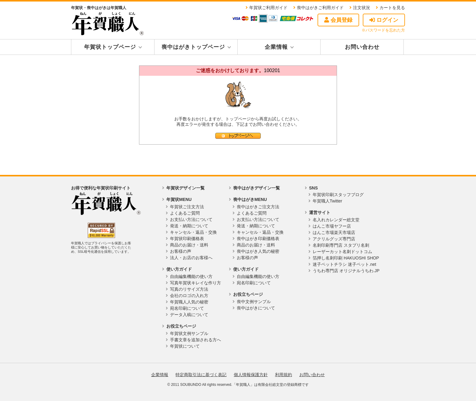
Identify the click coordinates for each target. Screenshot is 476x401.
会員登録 (338, 20)
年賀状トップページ (110, 47)
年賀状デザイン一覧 (185, 187)
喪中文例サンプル (254, 301)
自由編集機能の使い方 (191, 276)
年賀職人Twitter (327, 201)
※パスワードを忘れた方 (383, 30)
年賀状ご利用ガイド (268, 7)
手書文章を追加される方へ (195, 339)
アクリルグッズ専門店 (334, 238)
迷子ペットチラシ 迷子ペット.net (344, 264)
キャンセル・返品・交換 (193, 232)
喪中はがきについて (256, 308)
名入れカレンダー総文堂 (336, 219)
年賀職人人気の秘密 (189, 301)
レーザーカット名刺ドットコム (342, 251)
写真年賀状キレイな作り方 (195, 282)
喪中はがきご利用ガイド (320, 7)
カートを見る (392, 7)
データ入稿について (189, 314)
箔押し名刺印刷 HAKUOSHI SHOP (346, 258)
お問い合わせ (362, 47)
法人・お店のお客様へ (191, 257)
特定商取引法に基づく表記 (200, 374)
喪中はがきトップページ (193, 47)
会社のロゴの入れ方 (189, 295)
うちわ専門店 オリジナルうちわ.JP (346, 270)
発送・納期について (189, 225)
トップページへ (238, 136)
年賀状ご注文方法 (187, 206)
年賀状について (185, 346)
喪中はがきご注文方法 (258, 206)
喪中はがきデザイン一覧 (256, 187)
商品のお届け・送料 (189, 244)
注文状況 (361, 7)
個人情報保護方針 (251, 374)
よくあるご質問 (185, 213)
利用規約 (283, 374)
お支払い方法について (191, 219)
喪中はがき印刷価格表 (258, 238)
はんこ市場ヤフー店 (332, 226)
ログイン (383, 20)
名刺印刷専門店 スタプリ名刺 (341, 245)
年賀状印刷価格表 (187, 238)
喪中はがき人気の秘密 (258, 251)
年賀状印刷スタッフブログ (338, 194)
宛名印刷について (187, 308)
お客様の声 (180, 251)
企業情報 (276, 47)
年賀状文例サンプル (189, 333)
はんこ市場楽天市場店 (334, 232)
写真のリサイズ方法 (189, 289)
